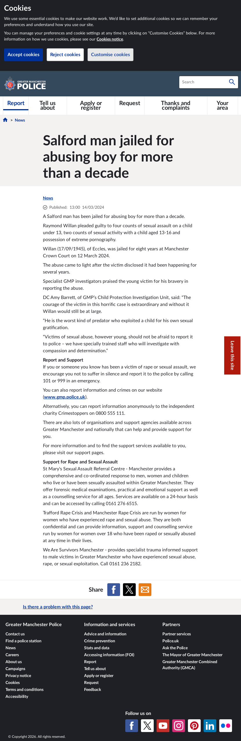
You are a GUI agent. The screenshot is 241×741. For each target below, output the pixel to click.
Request (91, 683)
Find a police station (23, 641)
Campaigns (15, 669)
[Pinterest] (194, 725)
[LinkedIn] (210, 725)
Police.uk (170, 641)
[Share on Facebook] (113, 589)
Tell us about (95, 669)
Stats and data (96, 648)
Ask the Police (175, 648)
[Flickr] (225, 725)
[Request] (129, 103)
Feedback (92, 690)
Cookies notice (110, 39)
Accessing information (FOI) (109, 655)
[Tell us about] (48, 105)
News (20, 120)
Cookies (13, 683)
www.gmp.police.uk (64, 397)
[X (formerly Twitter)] (147, 725)
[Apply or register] (91, 105)
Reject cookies (65, 54)
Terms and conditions (25, 690)
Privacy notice (18, 676)
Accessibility (17, 697)
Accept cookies (23, 54)
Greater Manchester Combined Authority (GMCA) (189, 665)
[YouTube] (163, 725)
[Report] (15, 103)
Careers (12, 655)
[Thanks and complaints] (175, 105)
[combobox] (208, 82)
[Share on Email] (145, 589)
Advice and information (105, 634)
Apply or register (98, 676)
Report (90, 662)
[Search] (232, 82)
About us (14, 662)
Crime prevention (99, 641)
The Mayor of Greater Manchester (192, 655)
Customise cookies (110, 54)
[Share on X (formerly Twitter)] (129, 589)
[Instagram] (178, 725)
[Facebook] (131, 725)
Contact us (15, 634)
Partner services (176, 634)
